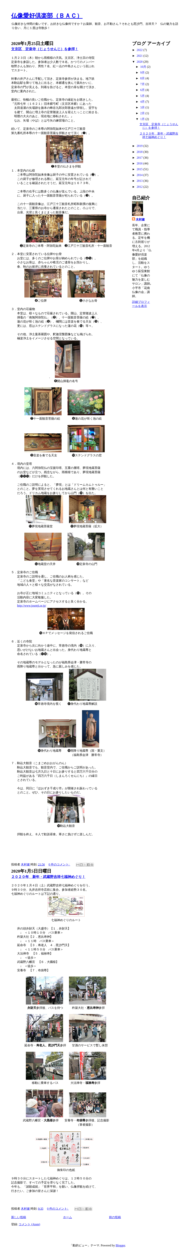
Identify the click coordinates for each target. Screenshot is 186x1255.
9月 (142, 72)
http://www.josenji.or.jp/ (31, 605)
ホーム (67, 1217)
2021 (140, 55)
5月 (142, 95)
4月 (142, 101)
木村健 (140, 219)
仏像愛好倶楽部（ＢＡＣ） (47, 15)
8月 (142, 78)
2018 (140, 151)
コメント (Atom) (29, 1224)
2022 (140, 50)
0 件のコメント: (59, 864)
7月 (142, 84)
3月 (142, 107)
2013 (140, 180)
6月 (142, 89)
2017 (140, 157)
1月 (142, 119)
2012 (140, 186)
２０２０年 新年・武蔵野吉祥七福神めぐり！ (48, 877)
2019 (140, 145)
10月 (143, 66)
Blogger (120, 1245)
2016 (140, 163)
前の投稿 (115, 1217)
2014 (140, 175)
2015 (140, 169)
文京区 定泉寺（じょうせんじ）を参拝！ (44, 49)
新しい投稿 (18, 1217)
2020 (140, 61)
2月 (142, 113)
